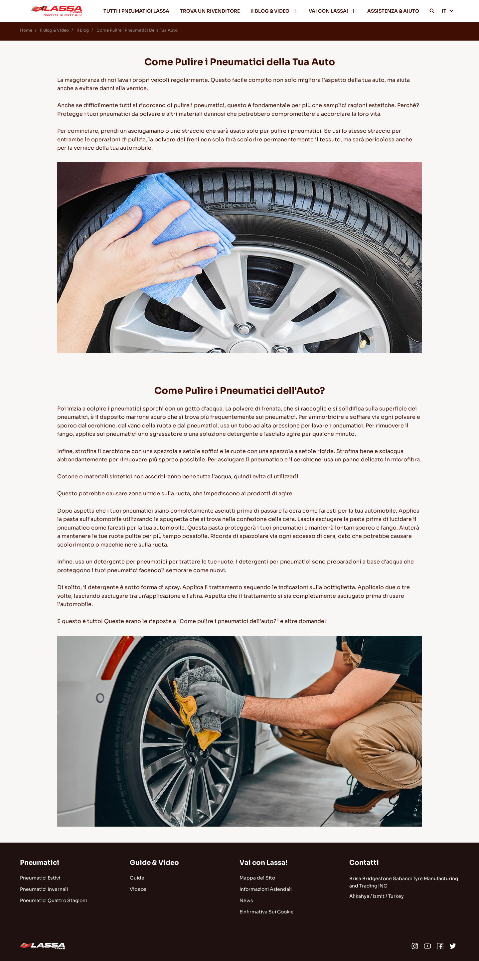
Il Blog (83, 30)
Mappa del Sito (257, 878)
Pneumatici (39, 863)
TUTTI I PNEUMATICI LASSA (136, 11)
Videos (138, 889)
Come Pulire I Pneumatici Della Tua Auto (137, 30)
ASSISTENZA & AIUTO (393, 11)
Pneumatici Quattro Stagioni (53, 900)
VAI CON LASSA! (333, 11)
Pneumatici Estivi (40, 878)
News (246, 900)
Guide (137, 878)
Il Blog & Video (54, 30)
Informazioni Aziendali (266, 889)
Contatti (364, 863)
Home (26, 30)
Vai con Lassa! (263, 863)
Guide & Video (154, 863)
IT (448, 11)
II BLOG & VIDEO (274, 11)
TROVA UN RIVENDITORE (210, 11)
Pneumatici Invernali (44, 889)
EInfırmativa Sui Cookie (267, 912)
